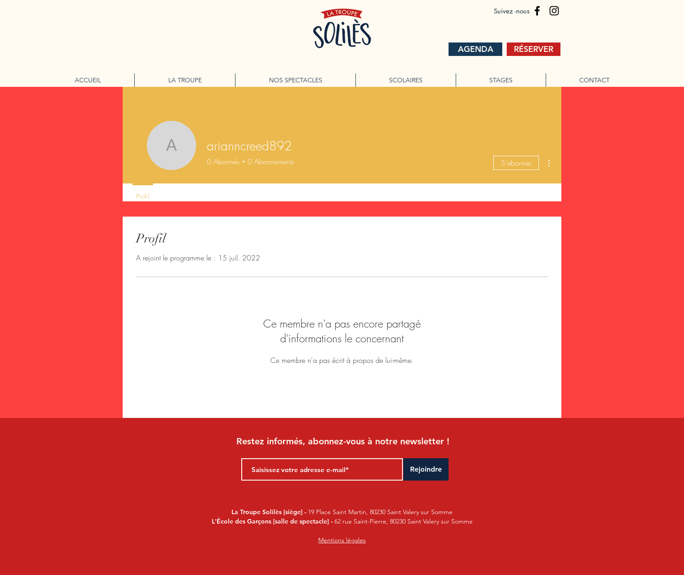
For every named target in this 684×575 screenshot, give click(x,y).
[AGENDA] (475, 49)
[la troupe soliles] (537, 10)
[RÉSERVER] (533, 49)
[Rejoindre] (426, 469)
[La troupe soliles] (554, 10)
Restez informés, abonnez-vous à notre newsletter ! (342, 441)
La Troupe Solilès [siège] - (269, 512)
